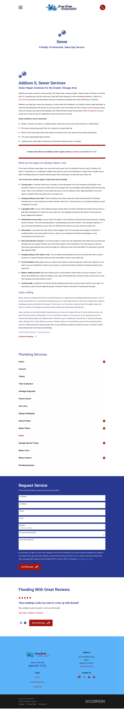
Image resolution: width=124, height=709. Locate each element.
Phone (22, 511)
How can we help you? (27, 540)
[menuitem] (60, 362)
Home (37, 678)
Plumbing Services (37, 682)
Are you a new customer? (28, 533)
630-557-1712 (37, 666)
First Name (23, 497)
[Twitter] (84, 677)
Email (21, 518)
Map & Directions (86, 667)
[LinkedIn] (94, 677)
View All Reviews (41, 623)
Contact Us (37, 687)
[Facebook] (79, 677)
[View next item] (25, 623)
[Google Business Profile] (89, 677)
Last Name (23, 504)
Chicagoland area (93, 111)
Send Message (29, 567)
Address (22, 526)
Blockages (25, 128)
